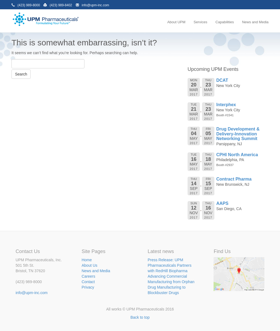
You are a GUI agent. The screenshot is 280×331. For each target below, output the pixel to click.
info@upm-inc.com (95, 5)
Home (86, 260)
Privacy (87, 287)
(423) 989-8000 (29, 5)
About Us (89, 265)
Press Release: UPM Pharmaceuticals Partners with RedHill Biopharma (169, 265)
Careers (88, 276)
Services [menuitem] (200, 22)
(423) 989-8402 (60, 5)
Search (21, 74)
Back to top (140, 317)
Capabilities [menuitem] (224, 22)
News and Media (95, 271)
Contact (88, 282)
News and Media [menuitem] (255, 22)
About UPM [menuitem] (176, 22)
